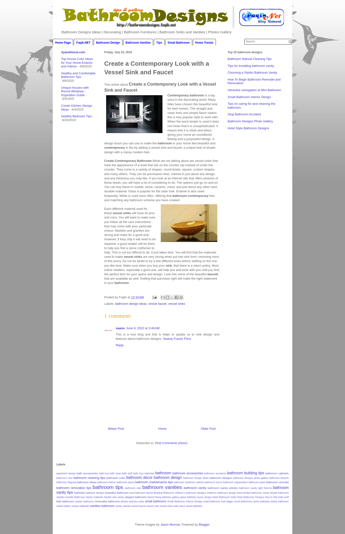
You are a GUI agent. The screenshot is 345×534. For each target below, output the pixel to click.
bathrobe (149, 473)
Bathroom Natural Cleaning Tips (250, 59)
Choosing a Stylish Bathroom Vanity (252, 72)
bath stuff (127, 473)
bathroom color (115, 477)
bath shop (115, 473)
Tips (159, 42)
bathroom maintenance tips (154, 482)
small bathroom (155, 501)
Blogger (204, 524)
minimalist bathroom (107, 501)
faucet (151, 497)
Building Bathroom (164, 493)
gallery (175, 497)
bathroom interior (106, 482)
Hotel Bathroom (221, 497)
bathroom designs (221, 477)
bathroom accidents (215, 473)
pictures (133, 501)
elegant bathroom (136, 497)
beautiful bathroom (117, 492)
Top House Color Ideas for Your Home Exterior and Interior (77, 62)
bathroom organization (235, 482)
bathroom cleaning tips (89, 478)
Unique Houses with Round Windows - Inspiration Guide (75, 91)
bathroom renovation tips (73, 488)
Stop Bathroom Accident (244, 114)
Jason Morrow (170, 524)
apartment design (66, 473)
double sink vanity (114, 497)
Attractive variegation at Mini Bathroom (254, 90)
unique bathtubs (80, 506)
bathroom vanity (195, 488)
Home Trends (204, 42)
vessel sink (153, 506)
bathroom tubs (133, 488)
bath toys (138, 473)
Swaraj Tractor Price (177, 338)
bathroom (163, 473)
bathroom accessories (187, 473)
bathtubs (79, 492)
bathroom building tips (245, 473)
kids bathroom (65, 501)
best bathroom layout (141, 493)
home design (204, 497)
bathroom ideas (86, 482)
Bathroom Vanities (138, 42)
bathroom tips (107, 487)
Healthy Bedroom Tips (76, 116)
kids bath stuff (281, 497)
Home (162, 428)
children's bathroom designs (190, 493)
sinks (141, 501)
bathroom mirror (213, 482)
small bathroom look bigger (218, 501)
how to (268, 497)
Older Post (208, 428)
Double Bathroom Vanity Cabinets (84, 497)
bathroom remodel (277, 482)
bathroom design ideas (131, 303)
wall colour (179, 506)
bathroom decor (139, 477)
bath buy (104, 473)
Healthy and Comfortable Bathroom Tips (78, 75)
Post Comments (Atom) (171, 443)
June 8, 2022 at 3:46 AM (143, 328)
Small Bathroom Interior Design (249, 97)
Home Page (63, 42)
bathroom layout (126, 482)
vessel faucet (157, 303)
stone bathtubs (261, 501)
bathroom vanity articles (222, 487)
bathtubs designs (95, 493)
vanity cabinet (123, 506)
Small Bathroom (179, 42)
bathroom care (64, 478)
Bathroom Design (108, 42)
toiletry (67, 506)
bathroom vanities (162, 487)
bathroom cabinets (277, 473)
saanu (120, 328)
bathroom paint (256, 482)
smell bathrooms (243, 501)
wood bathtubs (194, 506)
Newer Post (116, 428)
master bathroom (84, 501)
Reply (120, 345)
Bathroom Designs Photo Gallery (250, 121)
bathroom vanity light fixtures (255, 488)
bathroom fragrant (66, 482)
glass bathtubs (188, 497)
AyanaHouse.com (73, 52)
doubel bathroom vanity (256, 493)
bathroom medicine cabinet (189, 482)
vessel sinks (176, 303)
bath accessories (87, 473)
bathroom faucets (279, 478)
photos (124, 501)
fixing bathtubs (163, 497)
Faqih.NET (83, 42)
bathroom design (168, 477)
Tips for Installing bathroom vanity (251, 66)
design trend (235, 493)
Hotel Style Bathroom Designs (248, 128)
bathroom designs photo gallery (251, 478)
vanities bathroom (102, 506)
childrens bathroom (217, 493)
